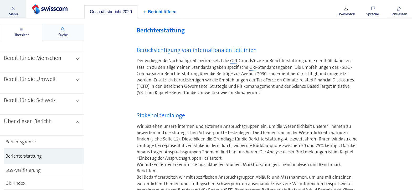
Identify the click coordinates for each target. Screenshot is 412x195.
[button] (13, 9)
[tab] (110, 11)
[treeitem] (42, 61)
